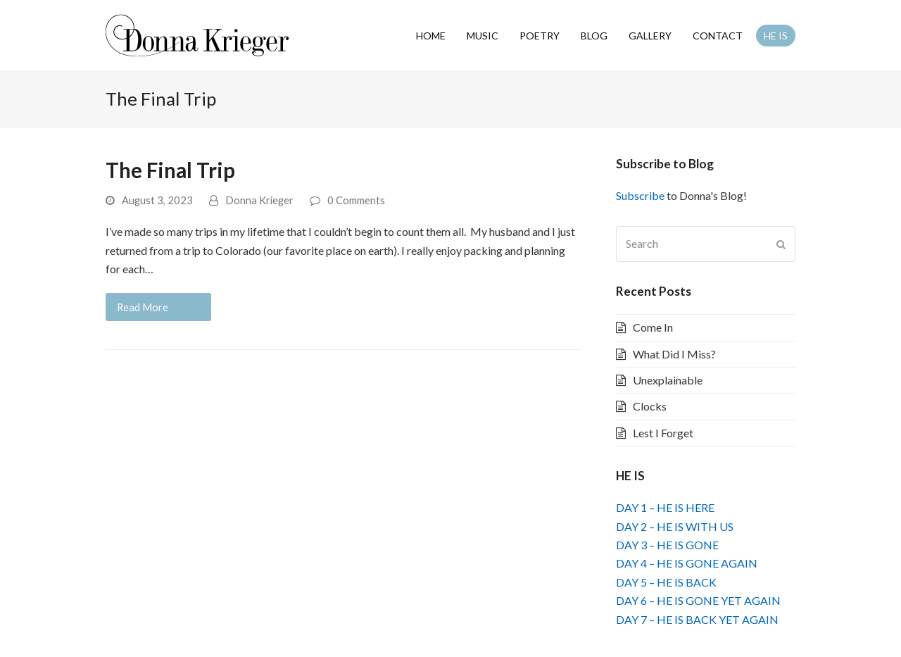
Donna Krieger (259, 200)
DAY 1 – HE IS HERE (665, 507)
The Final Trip (170, 170)
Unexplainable (667, 380)
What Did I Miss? (674, 354)
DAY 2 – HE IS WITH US (674, 526)
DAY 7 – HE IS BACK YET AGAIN (697, 619)
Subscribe (640, 195)
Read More (142, 307)
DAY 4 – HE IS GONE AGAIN (686, 563)
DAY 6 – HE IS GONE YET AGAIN (698, 600)
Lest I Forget (663, 432)
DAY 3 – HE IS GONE (667, 544)
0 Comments (356, 200)
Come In (653, 327)
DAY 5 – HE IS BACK (666, 582)
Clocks (650, 406)
